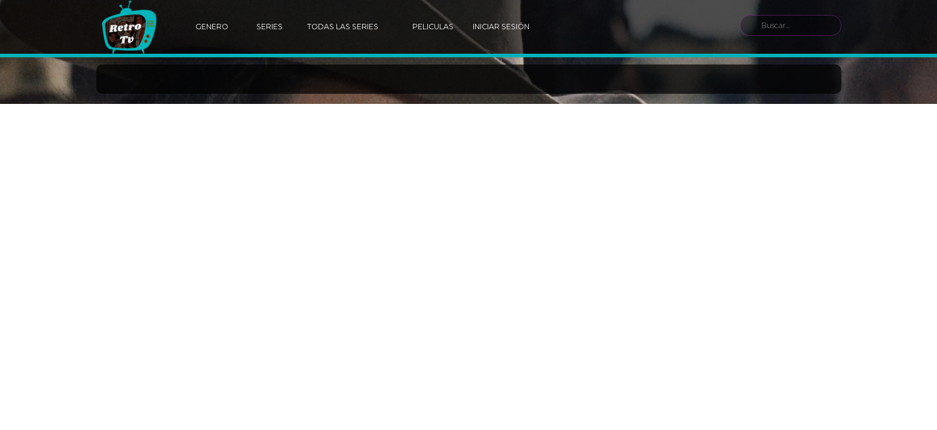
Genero (211, 26)
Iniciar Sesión (501, 26)
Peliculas (433, 26)
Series (269, 26)
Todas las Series (342, 26)
